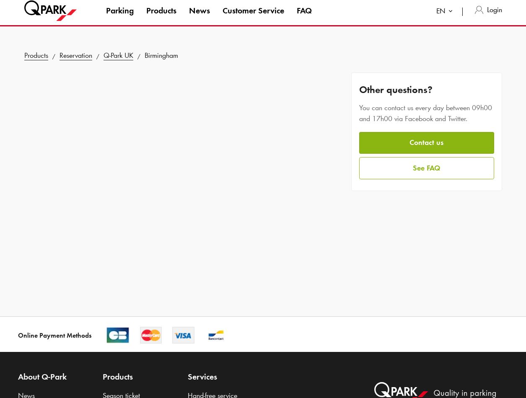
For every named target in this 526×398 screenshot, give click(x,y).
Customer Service (253, 18)
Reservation (76, 55)
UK (118, 55)
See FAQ (426, 168)
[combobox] (446, 19)
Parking (120, 18)
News (199, 18)
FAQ (304, 18)
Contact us (426, 142)
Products (161, 18)
